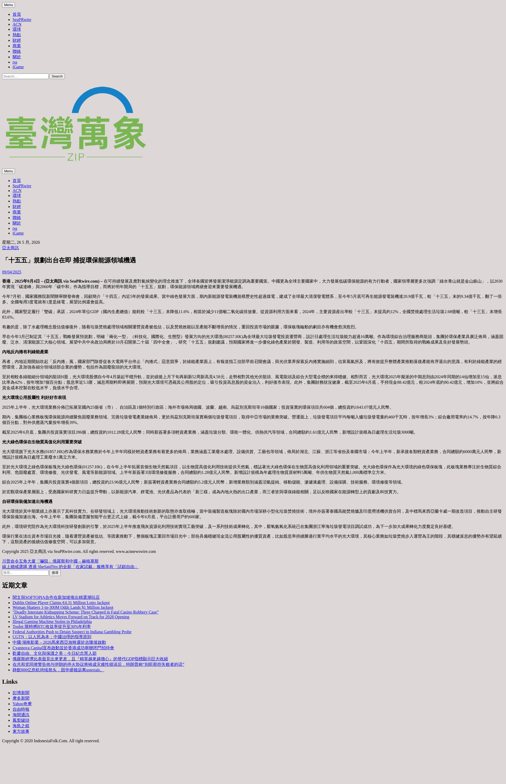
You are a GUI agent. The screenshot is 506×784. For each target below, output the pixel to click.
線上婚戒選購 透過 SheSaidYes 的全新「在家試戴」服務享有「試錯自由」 (70, 566)
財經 (17, 40)
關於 (17, 57)
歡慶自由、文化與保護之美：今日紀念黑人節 (55, 653)
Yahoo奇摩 (22, 704)
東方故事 (21, 731)
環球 (17, 29)
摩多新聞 (21, 698)
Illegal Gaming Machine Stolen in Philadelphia (52, 621)
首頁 (17, 14)
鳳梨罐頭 (21, 720)
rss (15, 62)
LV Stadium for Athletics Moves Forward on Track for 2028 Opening (71, 617)
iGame (18, 67)
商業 (17, 46)
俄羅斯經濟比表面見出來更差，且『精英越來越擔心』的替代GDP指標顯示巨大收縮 (90, 659)
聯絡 (17, 51)
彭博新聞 (21, 692)
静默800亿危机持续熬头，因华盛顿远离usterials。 (58, 670)
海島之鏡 (21, 726)
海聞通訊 (21, 715)
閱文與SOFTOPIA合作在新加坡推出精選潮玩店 (56, 597)
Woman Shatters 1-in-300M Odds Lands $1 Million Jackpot (63, 607)
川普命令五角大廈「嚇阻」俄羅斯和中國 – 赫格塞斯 (50, 561)
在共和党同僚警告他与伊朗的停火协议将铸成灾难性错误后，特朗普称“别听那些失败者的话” (98, 664)
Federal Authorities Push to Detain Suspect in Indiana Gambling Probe (72, 632)
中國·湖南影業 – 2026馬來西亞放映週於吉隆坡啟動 (59, 642)
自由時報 (21, 709)
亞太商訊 (10, 248)
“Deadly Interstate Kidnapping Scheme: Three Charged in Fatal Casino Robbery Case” (86, 612)
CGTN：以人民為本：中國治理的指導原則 (52, 637)
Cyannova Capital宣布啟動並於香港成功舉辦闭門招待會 (63, 648)
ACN (17, 24)
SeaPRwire (22, 19)
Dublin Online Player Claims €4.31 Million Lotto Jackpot (61, 602)
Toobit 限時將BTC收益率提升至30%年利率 (52, 626)
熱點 (17, 35)
